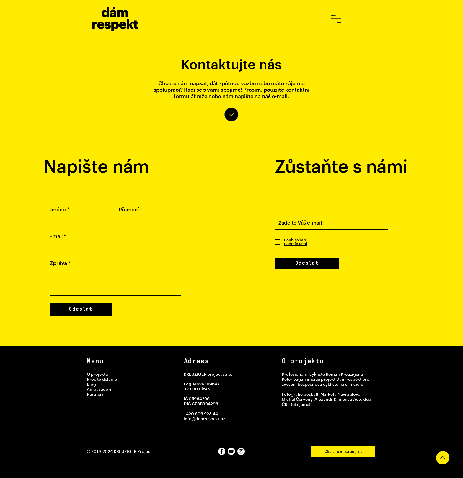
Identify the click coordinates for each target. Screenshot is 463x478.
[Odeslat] (307, 263)
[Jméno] (79, 220)
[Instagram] (241, 451)
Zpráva (60, 263)
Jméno (59, 210)
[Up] (231, 114)
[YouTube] (231, 451)
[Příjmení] (148, 220)
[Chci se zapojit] (343, 451)
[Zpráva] (115, 282)
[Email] (113, 247)
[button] (336, 19)
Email (58, 236)
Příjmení (130, 210)
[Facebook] (221, 451)
